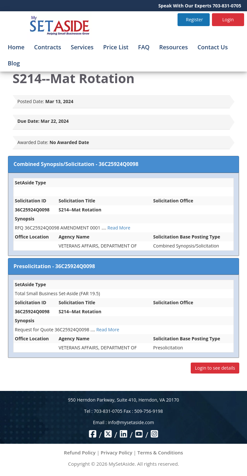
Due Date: (28, 121)
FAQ (144, 47)
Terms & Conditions (160, 452)
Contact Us (212, 47)
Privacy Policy (116, 452)
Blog (14, 63)
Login (227, 19)
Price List (116, 47)
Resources (173, 47)
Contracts (47, 47)
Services (82, 47)
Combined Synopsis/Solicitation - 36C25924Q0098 (76, 164)
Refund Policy (80, 452)
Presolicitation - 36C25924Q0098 (54, 266)
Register (194, 19)
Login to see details (215, 368)
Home (16, 47)
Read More (118, 228)
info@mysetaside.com (131, 422)
